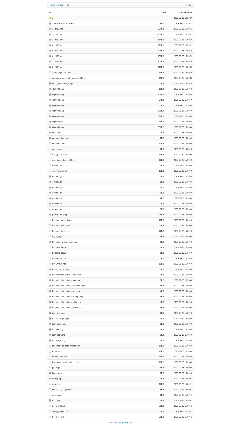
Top (189, 5)
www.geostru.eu (124, 422)
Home (52, 5)
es (68, 5)
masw (61, 5)
